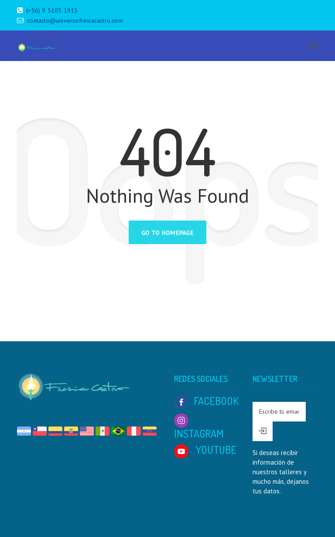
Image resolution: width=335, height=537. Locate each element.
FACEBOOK (206, 401)
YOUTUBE (205, 449)
